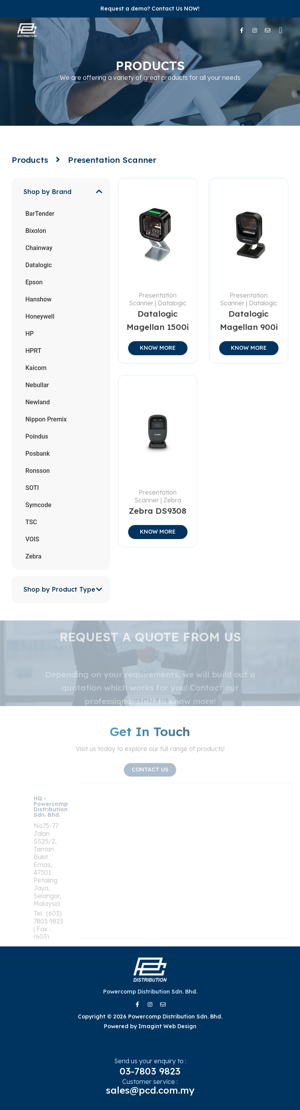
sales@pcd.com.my (150, 1090)
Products (30, 160)
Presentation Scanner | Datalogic (157, 299)
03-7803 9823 (150, 1071)
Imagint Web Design (167, 1026)
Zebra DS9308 (157, 511)
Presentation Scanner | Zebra (157, 496)
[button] (280, 30)
